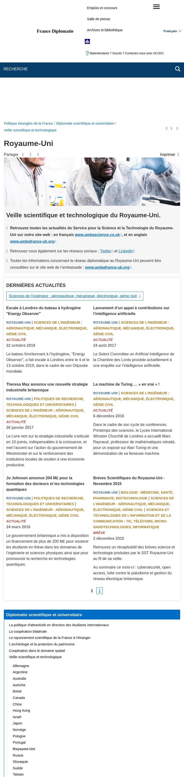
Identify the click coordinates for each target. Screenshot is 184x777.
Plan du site (40, 742)
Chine (17, 590)
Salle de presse (98, 19)
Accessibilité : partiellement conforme (148, 742)
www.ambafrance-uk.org (32, 127)
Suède (18, 654)
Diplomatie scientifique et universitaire (44, 500)
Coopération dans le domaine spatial (37, 536)
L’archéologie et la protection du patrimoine (42, 530)
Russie (18, 641)
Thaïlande (20, 666)
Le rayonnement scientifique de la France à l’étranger (50, 523)
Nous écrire (63, 742)
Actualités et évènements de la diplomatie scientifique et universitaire (61, 673)
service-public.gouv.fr (43, 765)
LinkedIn (126, 137)
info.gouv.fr (103, 765)
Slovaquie (20, 647)
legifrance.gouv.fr (77, 765)
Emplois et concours (102, 8)
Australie (19, 564)
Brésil (17, 577)
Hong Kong (21, 596)
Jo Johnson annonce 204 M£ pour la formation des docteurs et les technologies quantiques (45, 369)
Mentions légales (104, 742)
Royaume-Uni (18, 208)
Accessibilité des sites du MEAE (73, 749)
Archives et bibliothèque (105, 30)
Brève (99, 418)
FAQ (82, 742)
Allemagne (21, 551)
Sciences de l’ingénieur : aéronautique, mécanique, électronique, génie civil (73, 182)
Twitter (105, 137)
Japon (17, 609)
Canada (19, 583)
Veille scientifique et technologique (35, 543)
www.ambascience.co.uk (97, 120)
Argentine (20, 558)
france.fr (124, 765)
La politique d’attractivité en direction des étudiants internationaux (59, 511)
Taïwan (18, 660)
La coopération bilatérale (28, 517)
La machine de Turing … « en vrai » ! (126, 270)
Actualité (16, 225)
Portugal (19, 628)
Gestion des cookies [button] (117, 749)
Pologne (19, 622)
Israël (17, 603)
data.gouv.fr (146, 765)
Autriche (19, 571)
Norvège (19, 615)
